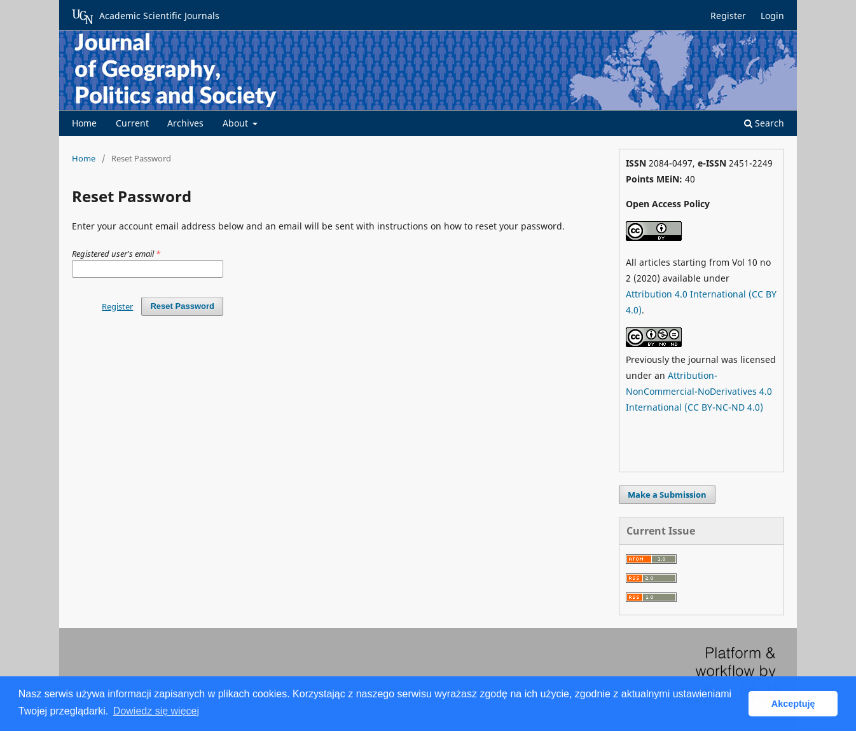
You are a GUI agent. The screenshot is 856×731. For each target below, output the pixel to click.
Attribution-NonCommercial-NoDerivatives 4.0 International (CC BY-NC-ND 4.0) (699, 391)
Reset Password (182, 306)
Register (728, 16)
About (237, 123)
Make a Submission (667, 494)
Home (84, 123)
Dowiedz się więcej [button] (156, 711)
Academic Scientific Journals (145, 16)
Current (132, 123)
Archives (185, 123)
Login (772, 16)
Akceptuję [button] (793, 704)
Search (764, 123)
